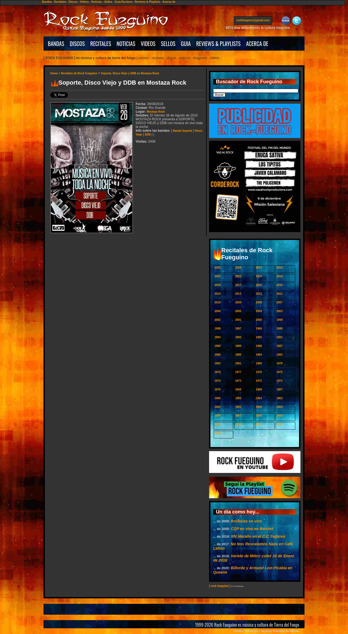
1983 (279, 354)
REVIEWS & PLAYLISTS (218, 43)
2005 (238, 311)
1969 (238, 389)
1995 (279, 328)
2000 (259, 319)
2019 (279, 276)
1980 (259, 363)
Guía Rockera (123, 1)
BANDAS (56, 43)
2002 (217, 319)
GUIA (186, 43)
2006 (217, 311)
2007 (279, 302)
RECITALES (100, 43)
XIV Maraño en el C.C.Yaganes (258, 536)
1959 (279, 406)
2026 (217, 267)
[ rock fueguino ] (219, 585)
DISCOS (77, 43)
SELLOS (168, 43)
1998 (217, 328)
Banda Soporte (182, 130)
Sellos (108, 1)
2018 (217, 285)
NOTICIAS (126, 43)
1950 (217, 433)
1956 (259, 415)
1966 (217, 398)
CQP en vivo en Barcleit (252, 529)
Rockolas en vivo (246, 521)
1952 (259, 424)
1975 (279, 372)
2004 (259, 311)
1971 (279, 380)
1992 (259, 337)
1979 (279, 363)
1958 (217, 415)
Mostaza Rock (156, 111)
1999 (279, 319)
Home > (55, 73)
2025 (238, 267)
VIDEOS (148, 43)
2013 (238, 293)
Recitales (60, 1)
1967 (279, 389)
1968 (259, 389)
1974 (217, 380)
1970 (217, 389)
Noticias (96, 1)
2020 (259, 276)
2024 (259, 267)
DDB (148, 134)
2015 (279, 285)
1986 (217, 354)
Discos (73, 1)
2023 (279, 267)
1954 (217, 424)
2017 (238, 285)
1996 (259, 328)
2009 (238, 302)
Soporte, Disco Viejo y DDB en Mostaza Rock (130, 73)
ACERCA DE (257, 43)
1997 (238, 328)
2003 (279, 311)
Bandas (47, 1)
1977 (238, 372)
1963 (279, 398)
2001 (238, 319)
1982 (217, 363)
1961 (238, 406)
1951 (279, 424)
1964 (259, 398)
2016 (259, 285)
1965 (238, 398)
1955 (279, 415)
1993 (238, 337)
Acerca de (168, 1)
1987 (279, 345)
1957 (238, 415)
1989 (238, 345)
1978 (217, 372)
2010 (217, 302)
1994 (217, 337)
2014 (217, 293)
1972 (259, 380)
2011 (279, 293)
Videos (84, 1)
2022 (217, 276)
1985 (238, 354)
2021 (238, 276)
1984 (259, 354)
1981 (238, 363)
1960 (259, 406)
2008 (259, 302)
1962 (217, 406)
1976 (259, 372)
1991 (279, 337)
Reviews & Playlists (147, 1)
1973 (238, 380)
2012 (259, 293)
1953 (238, 424)
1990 (217, 345)
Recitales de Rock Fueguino (79, 73)
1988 (259, 345)
